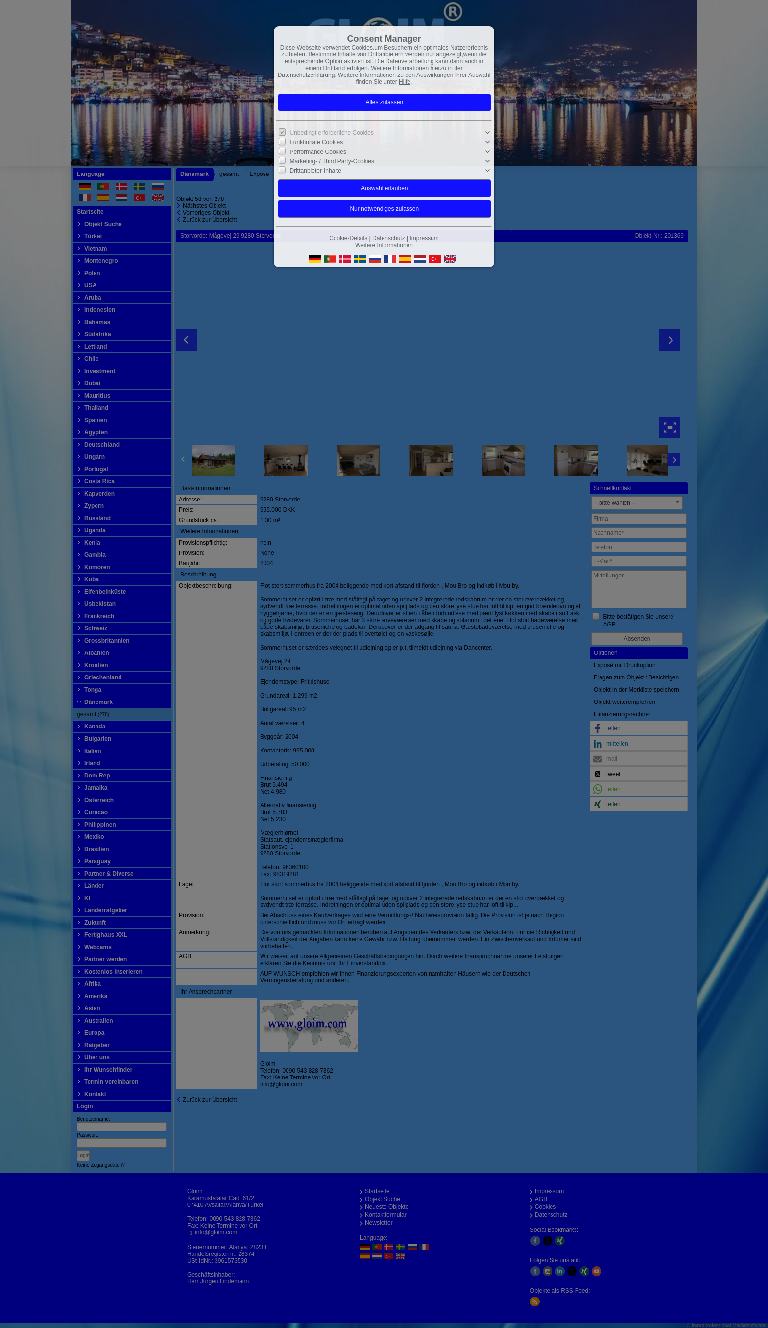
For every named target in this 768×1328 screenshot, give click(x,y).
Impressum (423, 238)
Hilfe (404, 81)
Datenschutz (388, 238)
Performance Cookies (318, 151)
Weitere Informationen (384, 245)
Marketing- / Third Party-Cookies (332, 161)
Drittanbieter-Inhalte (315, 170)
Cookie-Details (348, 238)
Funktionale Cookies (316, 142)
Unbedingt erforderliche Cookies (332, 132)
